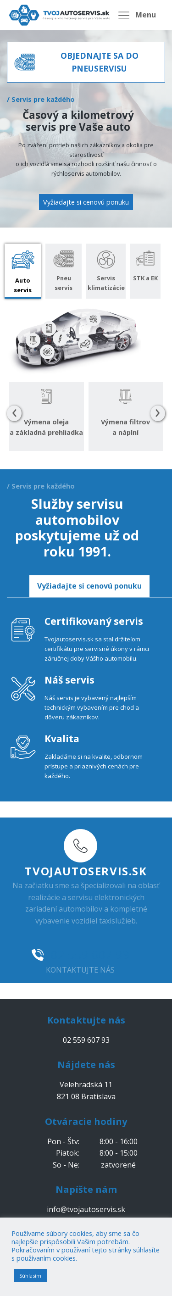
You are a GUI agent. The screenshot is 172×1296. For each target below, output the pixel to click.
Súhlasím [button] (30, 1275)
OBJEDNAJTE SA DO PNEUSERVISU (100, 62)
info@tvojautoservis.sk (86, 1209)
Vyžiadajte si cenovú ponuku (86, 202)
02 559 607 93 (90, 954)
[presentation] (14, 413)
